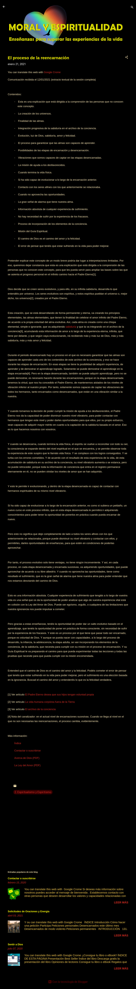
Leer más (121, 902)
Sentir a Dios (15, 944)
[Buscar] (132, 7)
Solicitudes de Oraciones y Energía (28, 911)
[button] (126, 57)
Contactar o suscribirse (22, 878)
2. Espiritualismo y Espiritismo (33, 792)
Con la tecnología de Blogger (68, 981)
